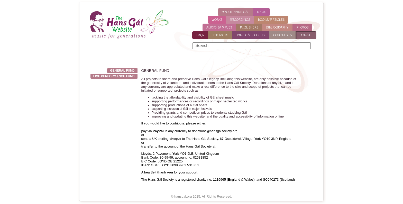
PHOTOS (302, 27)
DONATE (306, 35)
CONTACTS (220, 35)
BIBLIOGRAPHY (277, 27)
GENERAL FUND (122, 70)
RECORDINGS (240, 20)
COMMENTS (282, 35)
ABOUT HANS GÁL (235, 12)
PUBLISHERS (249, 27)
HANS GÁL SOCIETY (250, 35)
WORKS (217, 20)
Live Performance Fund (114, 76)
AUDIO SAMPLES (219, 27)
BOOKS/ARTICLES (271, 20)
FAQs (200, 35)
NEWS (261, 12)
